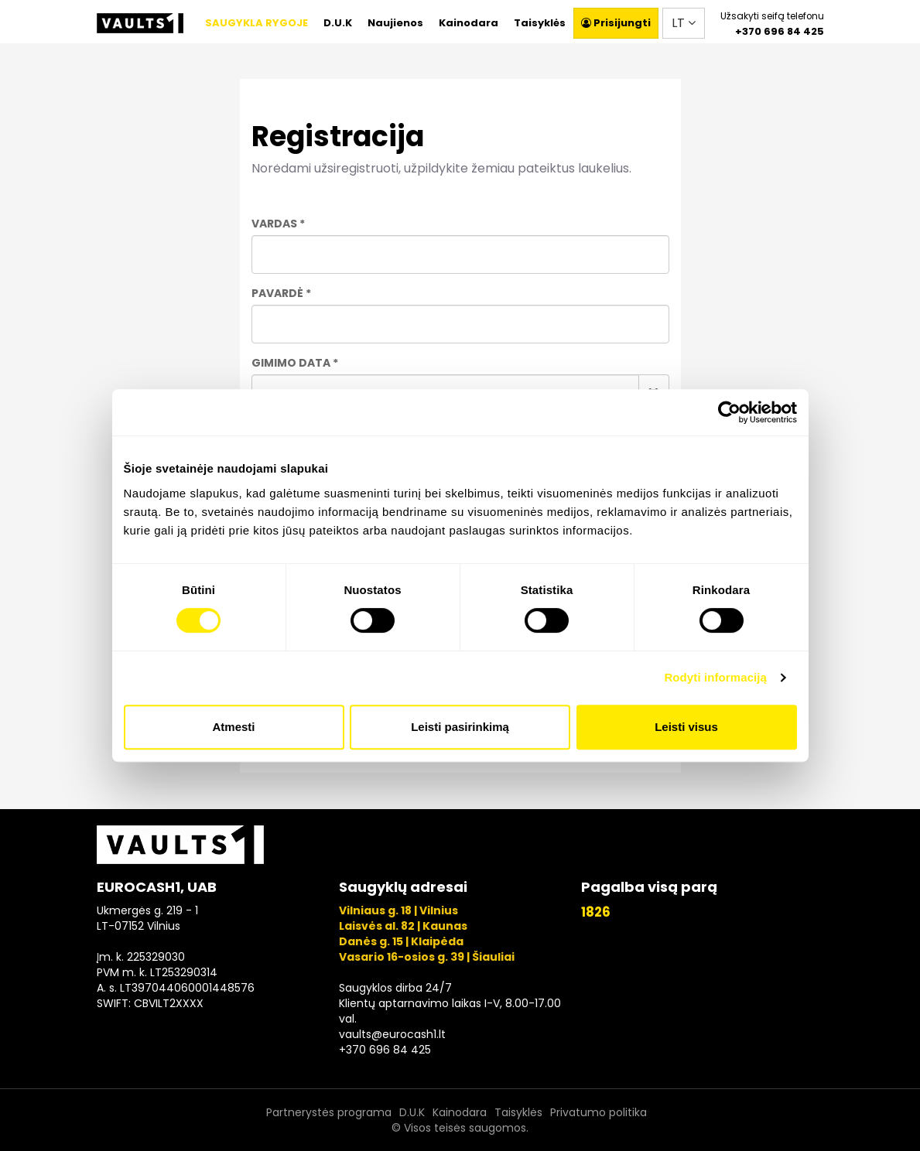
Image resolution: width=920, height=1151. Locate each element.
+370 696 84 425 (779, 31)
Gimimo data (290, 363)
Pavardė (277, 293)
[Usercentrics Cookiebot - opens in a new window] (729, 412)
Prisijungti (616, 22)
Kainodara (468, 22)
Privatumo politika (598, 1112)
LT (684, 23)
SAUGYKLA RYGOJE (256, 22)
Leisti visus (686, 726)
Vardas (274, 223)
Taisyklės (540, 22)
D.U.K (337, 22)
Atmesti (233, 726)
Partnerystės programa (329, 1112)
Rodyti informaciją (715, 677)
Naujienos (395, 22)
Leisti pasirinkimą (460, 726)
